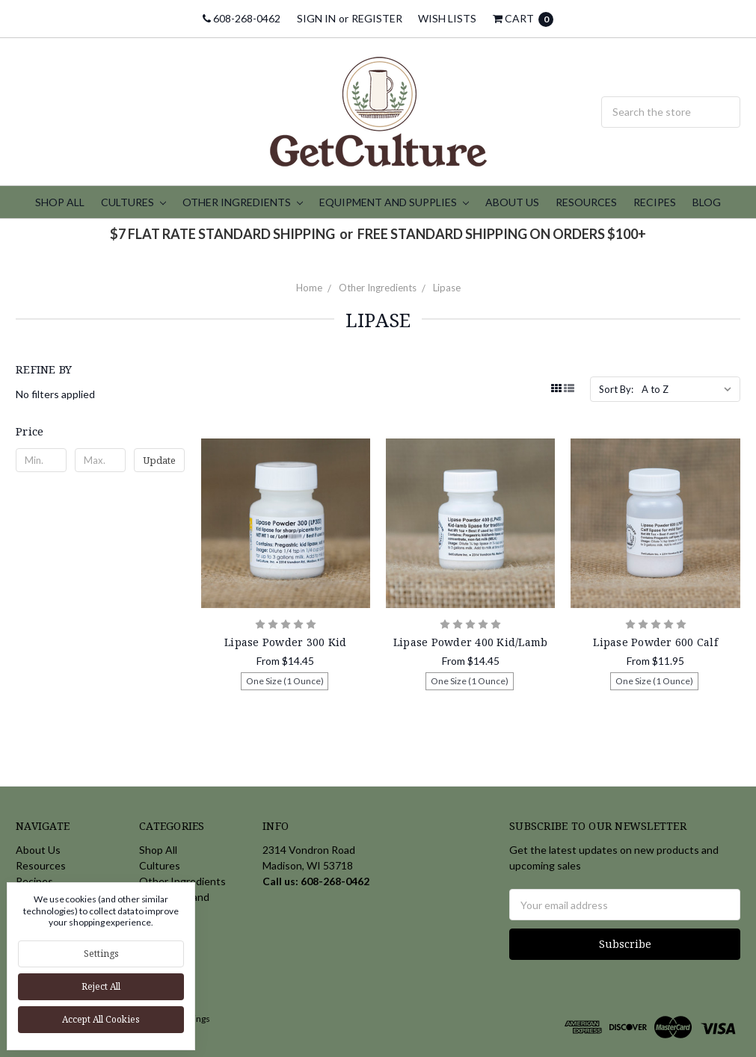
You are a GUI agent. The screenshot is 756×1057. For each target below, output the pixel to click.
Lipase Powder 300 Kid (285, 642)
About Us (512, 202)
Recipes (654, 202)
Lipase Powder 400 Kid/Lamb (470, 642)
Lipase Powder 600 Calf (655, 642)
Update (159, 460)
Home (309, 288)
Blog (706, 202)
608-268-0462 (241, 18)
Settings (101, 953)
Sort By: (616, 389)
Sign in (316, 18)
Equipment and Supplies (394, 202)
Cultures (133, 202)
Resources (586, 202)
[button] (100, 431)
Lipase (447, 288)
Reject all (101, 986)
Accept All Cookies (101, 1019)
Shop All (59, 202)
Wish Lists (447, 18)
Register (376, 18)
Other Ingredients (242, 202)
